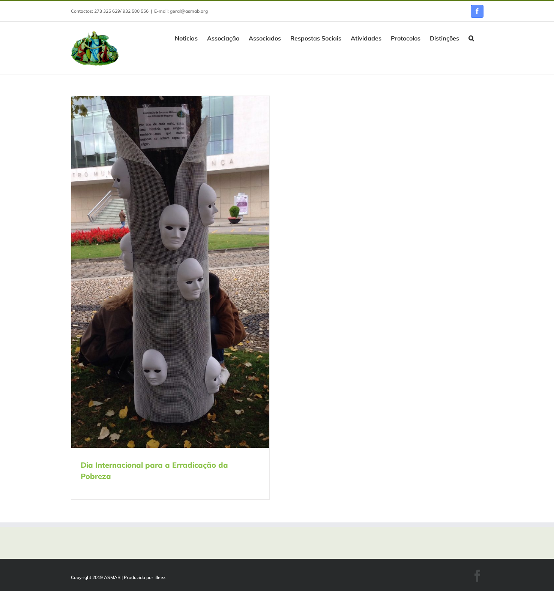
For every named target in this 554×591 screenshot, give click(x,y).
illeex (160, 577)
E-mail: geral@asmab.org (181, 11)
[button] (471, 37)
